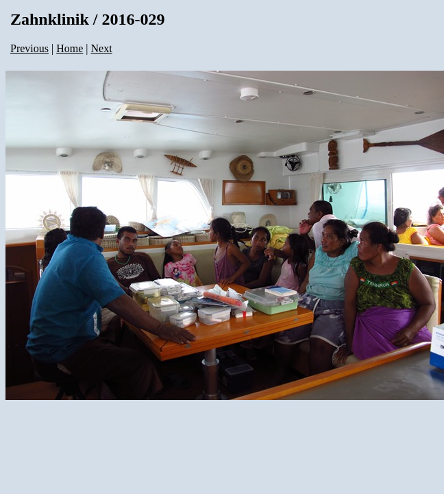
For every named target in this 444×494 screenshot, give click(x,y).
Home (69, 48)
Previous (29, 48)
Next (101, 48)
